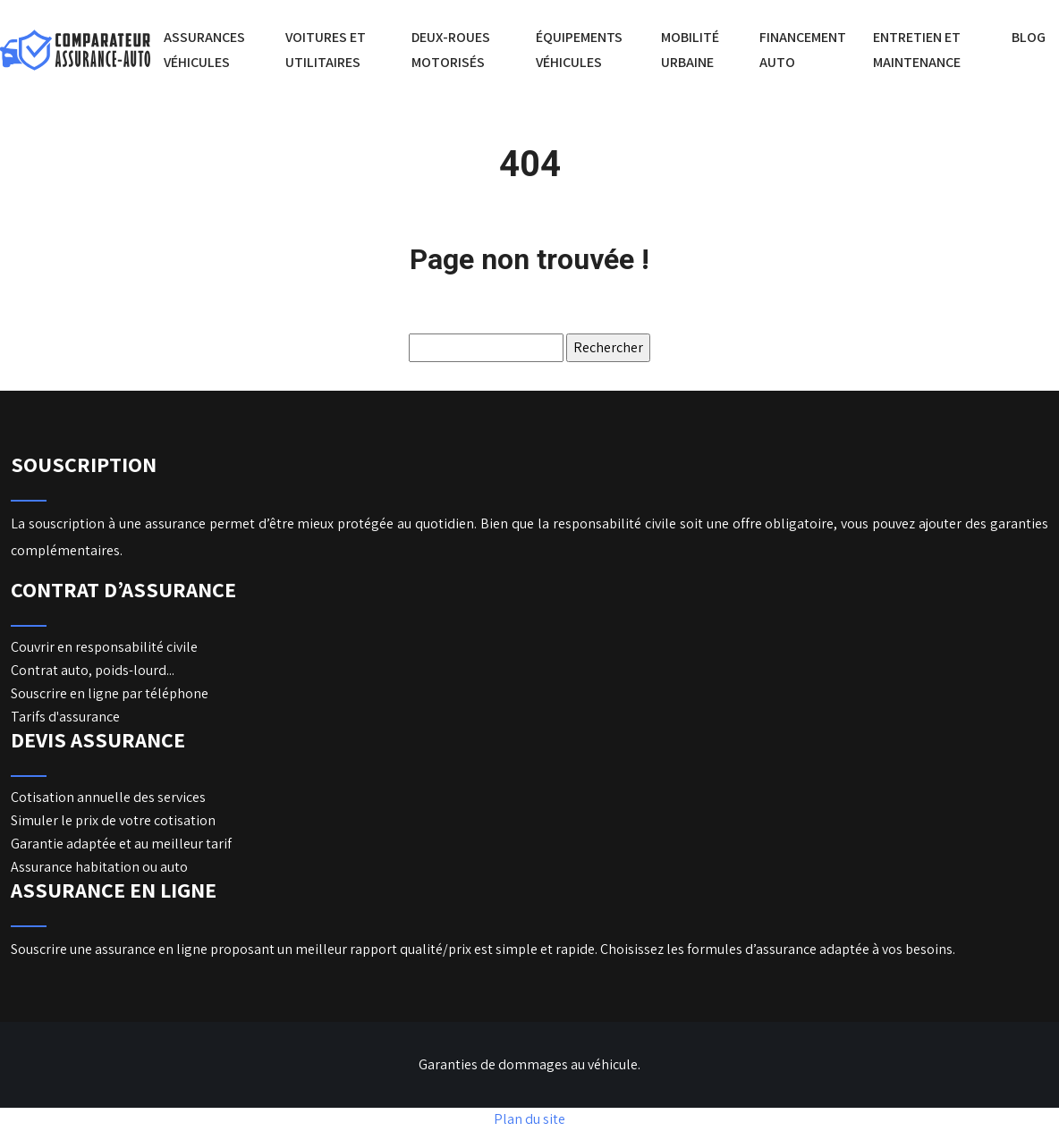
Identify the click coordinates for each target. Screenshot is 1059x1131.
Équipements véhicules (579, 50)
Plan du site (529, 1119)
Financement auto (802, 50)
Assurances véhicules (204, 50)
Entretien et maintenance (917, 50)
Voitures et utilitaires (325, 50)
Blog (1029, 37)
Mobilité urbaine (690, 50)
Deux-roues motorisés (450, 50)
